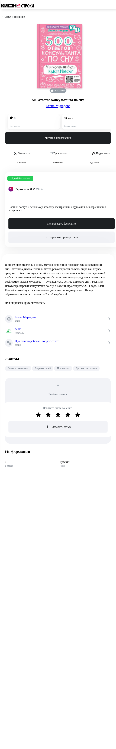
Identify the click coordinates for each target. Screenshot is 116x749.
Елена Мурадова (58, 106)
